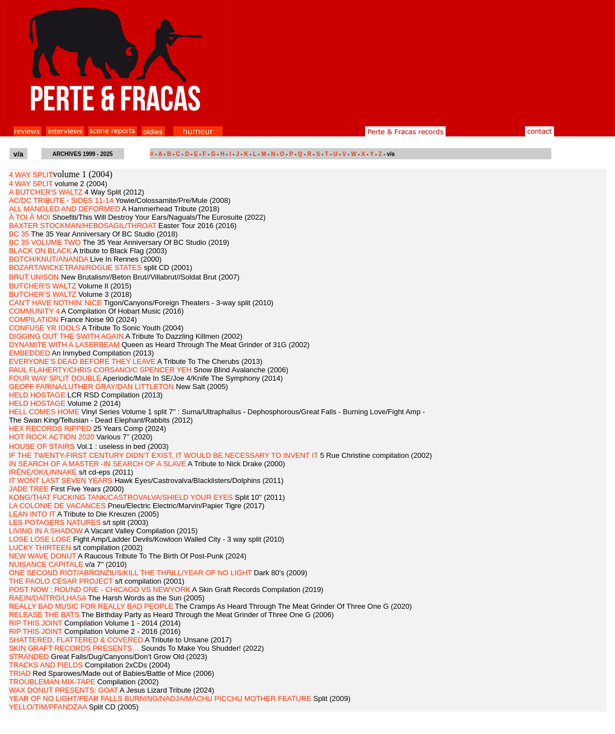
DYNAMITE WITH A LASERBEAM (64, 344)
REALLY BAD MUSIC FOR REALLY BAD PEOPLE (91, 606)
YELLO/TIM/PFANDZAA (48, 707)
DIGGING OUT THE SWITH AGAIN (66, 336)
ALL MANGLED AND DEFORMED (64, 209)
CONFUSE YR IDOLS (45, 328)
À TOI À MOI (29, 217)
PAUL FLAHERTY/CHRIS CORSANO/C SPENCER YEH (100, 370)
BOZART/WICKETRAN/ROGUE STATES (75, 267)
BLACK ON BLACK (40, 251)
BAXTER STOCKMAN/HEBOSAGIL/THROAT (83, 225)
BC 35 (19, 234)
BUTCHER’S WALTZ (43, 294)
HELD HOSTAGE (37, 395)
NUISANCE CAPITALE (46, 564)
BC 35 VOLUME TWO (45, 242)
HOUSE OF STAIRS (42, 446)
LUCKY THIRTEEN (40, 547)
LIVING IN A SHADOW (46, 531)
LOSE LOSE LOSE (40, 539)
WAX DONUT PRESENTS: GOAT (63, 690)
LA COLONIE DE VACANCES (57, 505)
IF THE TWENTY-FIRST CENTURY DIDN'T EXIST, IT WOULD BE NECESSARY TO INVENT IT (163, 455)
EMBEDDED (29, 353)
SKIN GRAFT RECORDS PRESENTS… (74, 648)
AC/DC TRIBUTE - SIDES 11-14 (61, 200)
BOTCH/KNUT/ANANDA (48, 259)
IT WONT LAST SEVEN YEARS (60, 480)
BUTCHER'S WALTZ (42, 286)
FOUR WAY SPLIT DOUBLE (55, 378)
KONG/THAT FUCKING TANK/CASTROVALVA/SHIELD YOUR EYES (121, 497)
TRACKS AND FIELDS (46, 665)
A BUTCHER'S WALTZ (46, 192)
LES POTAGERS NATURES (55, 522)
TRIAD (20, 673)
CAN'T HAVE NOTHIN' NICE (55, 303)
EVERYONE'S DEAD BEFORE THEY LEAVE (82, 361)
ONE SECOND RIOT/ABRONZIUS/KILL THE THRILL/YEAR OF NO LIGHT (130, 573)
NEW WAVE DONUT (42, 556)
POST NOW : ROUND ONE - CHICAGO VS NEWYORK (100, 589)
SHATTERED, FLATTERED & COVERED (76, 640)
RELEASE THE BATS (44, 614)
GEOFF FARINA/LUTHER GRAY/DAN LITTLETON (91, 386)
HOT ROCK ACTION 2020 (51, 437)
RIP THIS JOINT (35, 623)
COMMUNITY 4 (34, 311)
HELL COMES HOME (44, 412)
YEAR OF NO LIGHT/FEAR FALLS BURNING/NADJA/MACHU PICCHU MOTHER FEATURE (160, 698)
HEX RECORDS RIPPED (50, 428)
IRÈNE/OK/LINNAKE (43, 472)
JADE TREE (29, 489)
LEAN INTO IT (32, 514)
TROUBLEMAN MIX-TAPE (52, 682)
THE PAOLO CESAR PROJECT (61, 581)
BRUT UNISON (34, 277)
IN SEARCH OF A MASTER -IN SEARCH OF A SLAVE (97, 464)
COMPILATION (34, 319)
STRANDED (29, 656)
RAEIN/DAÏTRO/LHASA (47, 598)
